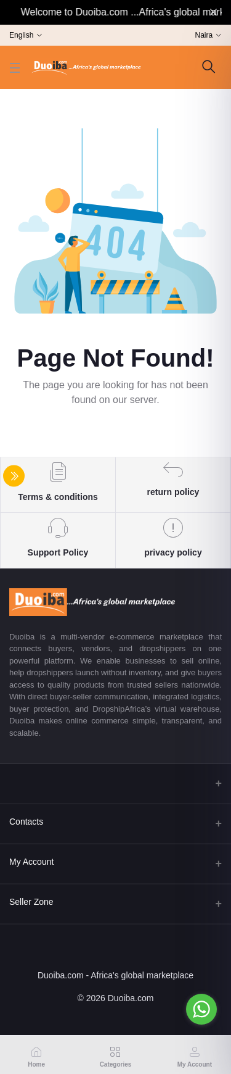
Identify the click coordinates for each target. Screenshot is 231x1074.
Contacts (26, 821)
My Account (31, 862)
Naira (204, 35)
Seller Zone (31, 902)
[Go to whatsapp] (201, 1009)
